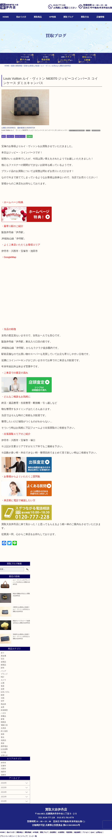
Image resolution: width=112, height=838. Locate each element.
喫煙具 (3, 722)
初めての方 (21, 16)
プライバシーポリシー (8, 836)
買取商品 (38, 16)
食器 (2, 686)
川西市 (3, 769)
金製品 (3, 662)
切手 (2, 701)
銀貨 (2, 695)
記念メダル (5, 692)
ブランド (10, 136)
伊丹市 (3, 763)
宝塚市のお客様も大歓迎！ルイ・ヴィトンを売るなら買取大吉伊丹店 (21, 636)
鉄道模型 (4, 710)
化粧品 (3, 740)
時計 (2, 677)
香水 (2, 737)
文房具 (3, 728)
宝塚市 (29, 136)
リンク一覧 (33, 836)
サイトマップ (22, 836)
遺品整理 (77, 832)
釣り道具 (4, 731)
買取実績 (28, 832)
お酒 (2, 683)
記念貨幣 (4, 749)
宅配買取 (69, 832)
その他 (3, 752)
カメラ (3, 680)
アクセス (85, 832)
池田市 (3, 772)
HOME (6, 16)
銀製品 (3, 665)
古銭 (2, 698)
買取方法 (85, 16)
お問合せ (99, 832)
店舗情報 (100, 16)
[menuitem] (6, 17)
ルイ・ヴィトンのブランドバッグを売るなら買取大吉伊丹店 (21, 582)
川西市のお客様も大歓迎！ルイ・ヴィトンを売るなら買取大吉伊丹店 (21, 609)
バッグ (3, 671)
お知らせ (4, 755)
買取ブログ (68, 16)
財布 (2, 668)
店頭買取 (53, 832)
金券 (2, 707)
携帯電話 (4, 746)
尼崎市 (3, 775)
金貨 (2, 689)
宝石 (2, 659)
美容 (2, 743)
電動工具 (4, 725)
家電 (2, 719)
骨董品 (3, 716)
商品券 (3, 704)
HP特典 (52, 16)
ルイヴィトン (20, 136)
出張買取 (61, 832)
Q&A (92, 832)
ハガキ (3, 713)
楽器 (2, 734)
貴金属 (3, 656)
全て (3, 136)
